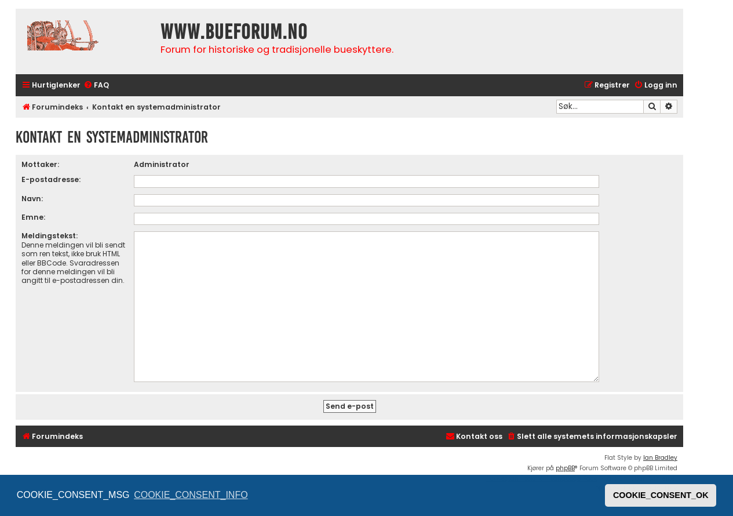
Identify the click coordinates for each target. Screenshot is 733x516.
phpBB (565, 468)
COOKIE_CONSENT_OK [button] (661, 495)
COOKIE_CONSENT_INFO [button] (190, 495)
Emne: (33, 217)
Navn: (32, 199)
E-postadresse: (51, 179)
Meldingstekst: (49, 236)
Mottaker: (40, 164)
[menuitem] (96, 85)
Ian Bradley (660, 457)
